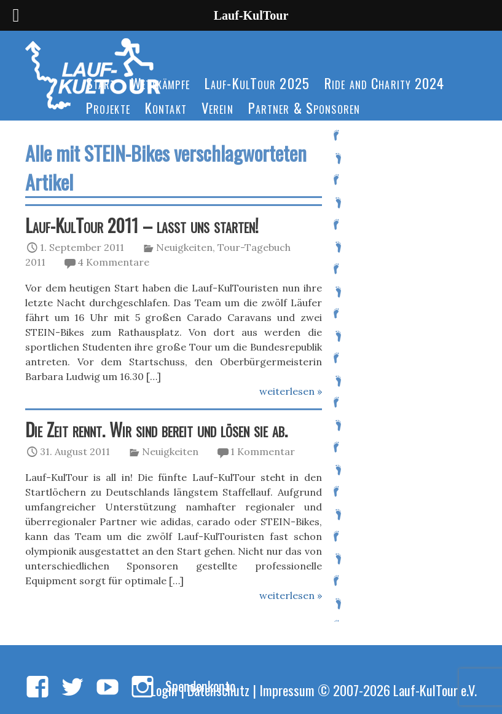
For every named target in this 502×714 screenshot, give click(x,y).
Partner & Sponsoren (304, 107)
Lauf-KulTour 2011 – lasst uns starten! (142, 225)
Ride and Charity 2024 (384, 83)
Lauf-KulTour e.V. (435, 690)
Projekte (108, 107)
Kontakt (166, 107)
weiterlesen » (290, 391)
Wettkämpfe (160, 83)
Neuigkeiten (184, 247)
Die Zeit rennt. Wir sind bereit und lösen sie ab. (156, 429)
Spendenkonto (200, 685)
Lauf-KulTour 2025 (257, 83)
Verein (217, 107)
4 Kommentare (113, 262)
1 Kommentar (262, 451)
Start (101, 83)
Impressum (287, 690)
